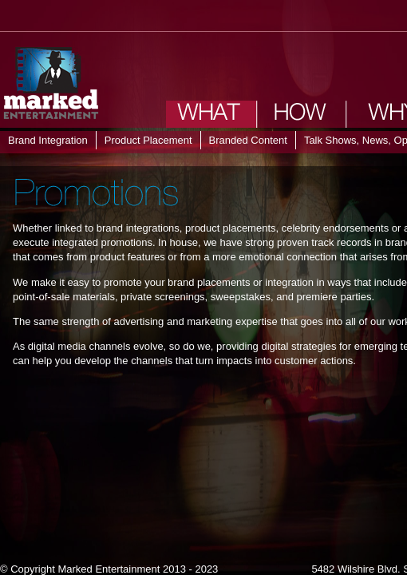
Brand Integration (48, 140)
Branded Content (248, 140)
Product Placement (148, 140)
